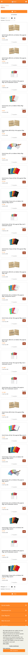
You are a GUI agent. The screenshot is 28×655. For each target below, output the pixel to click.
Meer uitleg (6, 643)
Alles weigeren (6, 648)
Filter (14, 11)
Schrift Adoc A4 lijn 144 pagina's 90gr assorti (14, 318)
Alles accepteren (14, 650)
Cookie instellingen (14, 646)
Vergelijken (14, 42)
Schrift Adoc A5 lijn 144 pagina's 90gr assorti (14, 435)
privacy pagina (9, 638)
